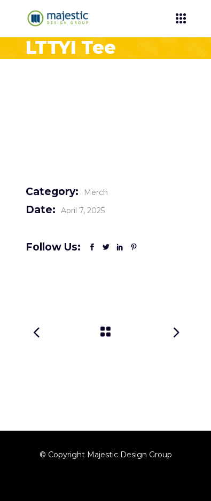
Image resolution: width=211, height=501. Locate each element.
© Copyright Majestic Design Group (106, 454)
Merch (96, 192)
